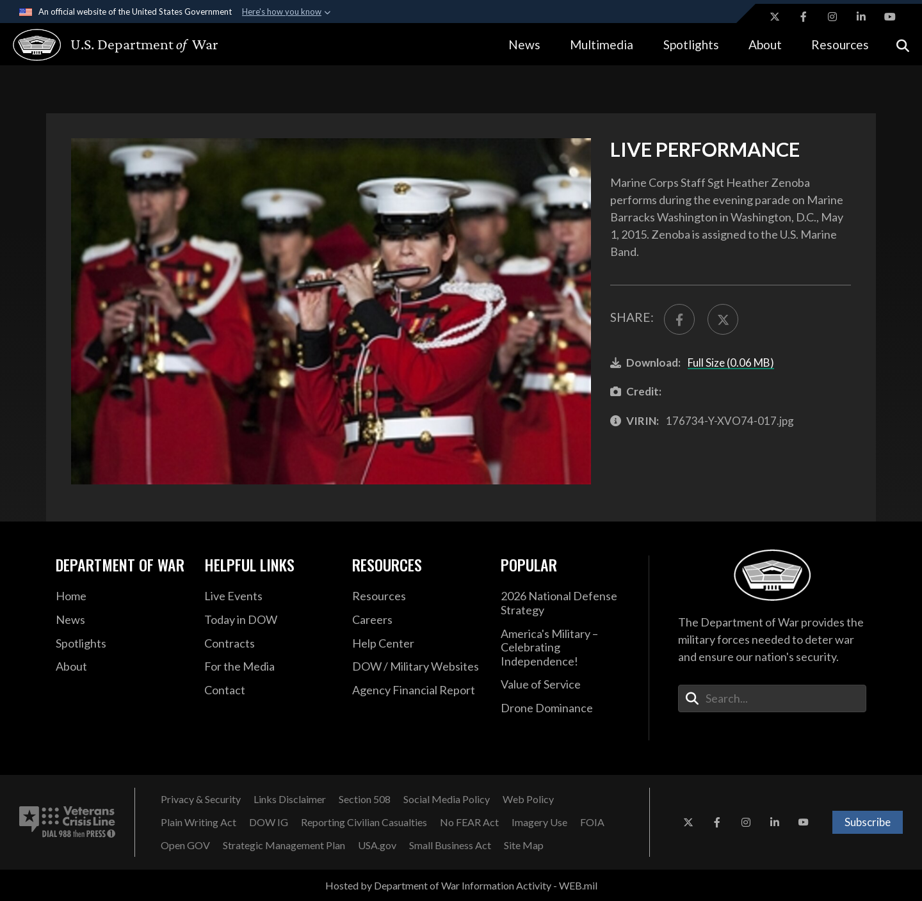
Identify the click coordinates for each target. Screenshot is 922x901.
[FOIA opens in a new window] (592, 822)
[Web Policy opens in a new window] (528, 799)
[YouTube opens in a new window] (890, 16)
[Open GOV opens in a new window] (185, 845)
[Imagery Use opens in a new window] (539, 822)
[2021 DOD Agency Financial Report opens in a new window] (416, 690)
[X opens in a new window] (774, 16)
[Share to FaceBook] (679, 319)
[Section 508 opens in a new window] (364, 799)
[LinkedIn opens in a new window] (861, 16)
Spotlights (691, 44)
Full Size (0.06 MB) (731, 362)
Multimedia (601, 44)
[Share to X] (723, 319)
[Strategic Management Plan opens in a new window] (284, 845)
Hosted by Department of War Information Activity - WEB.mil (461, 885)
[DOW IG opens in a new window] (269, 822)
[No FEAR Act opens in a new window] (469, 822)
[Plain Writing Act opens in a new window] (198, 822)
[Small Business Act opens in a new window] (450, 845)
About (765, 44)
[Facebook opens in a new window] (803, 16)
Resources (840, 44)
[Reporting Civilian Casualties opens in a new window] (364, 822)
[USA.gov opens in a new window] (377, 845)
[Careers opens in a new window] (416, 620)
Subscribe (868, 822)
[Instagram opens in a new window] (832, 16)
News (524, 44)
